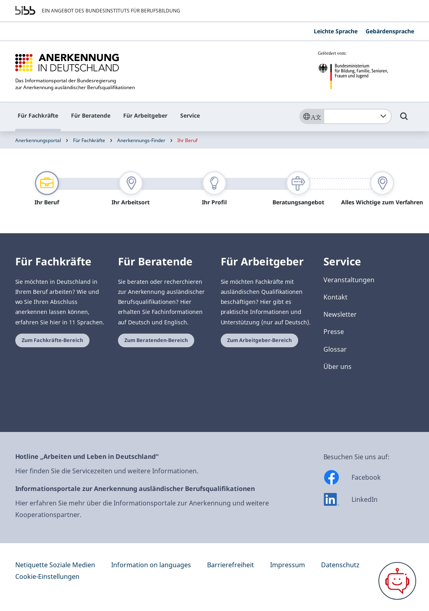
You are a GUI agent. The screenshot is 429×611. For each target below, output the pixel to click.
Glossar (335, 349)
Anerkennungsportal (38, 140)
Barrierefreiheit (230, 564)
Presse (333, 331)
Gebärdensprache (390, 31)
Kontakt (335, 297)
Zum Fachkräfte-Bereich (52, 340)
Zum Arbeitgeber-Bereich (259, 340)
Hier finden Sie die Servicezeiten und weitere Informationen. (106, 470)
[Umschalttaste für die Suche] (404, 120)
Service (190, 115)
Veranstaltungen (348, 279)
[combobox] (357, 116)
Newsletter (340, 314)
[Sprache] (311, 116)
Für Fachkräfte (38, 115)
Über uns (337, 366)
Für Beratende (90, 115)
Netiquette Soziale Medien (55, 564)
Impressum (287, 564)
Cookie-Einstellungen (47, 576)
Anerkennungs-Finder (141, 140)
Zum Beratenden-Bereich (156, 340)
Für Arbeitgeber (145, 115)
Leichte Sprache (336, 31)
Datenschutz (340, 564)
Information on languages (151, 564)
